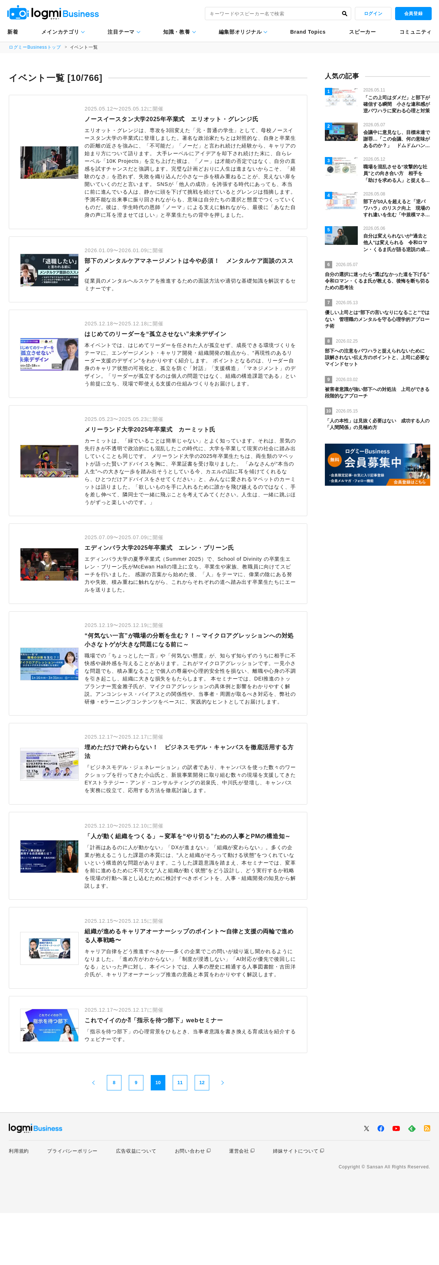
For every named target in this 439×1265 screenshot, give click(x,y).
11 (180, 1135)
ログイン (373, 13)
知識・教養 (176, 32)
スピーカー (362, 32)
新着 (12, 32)
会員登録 (413, 13)
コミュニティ (415, 32)
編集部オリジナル (240, 32)
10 (158, 1135)
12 (202, 1135)
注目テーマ (121, 32)
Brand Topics (308, 32)
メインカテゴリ (60, 32)
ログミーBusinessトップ (35, 47)
